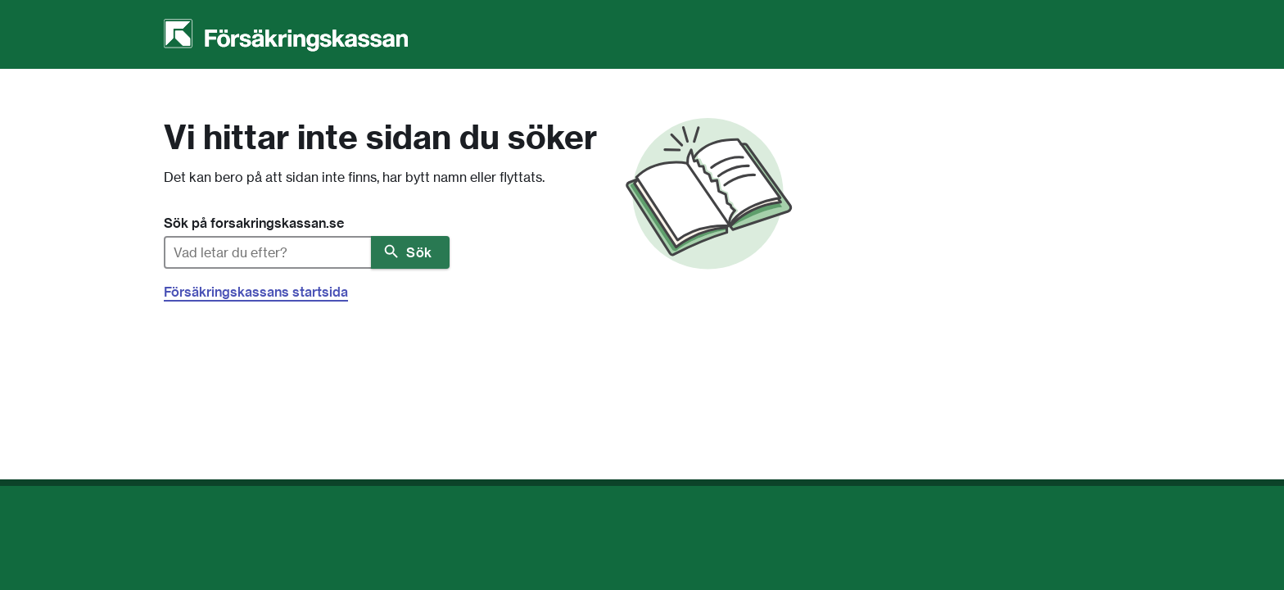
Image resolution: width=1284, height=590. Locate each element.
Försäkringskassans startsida (256, 292)
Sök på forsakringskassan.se (254, 223)
